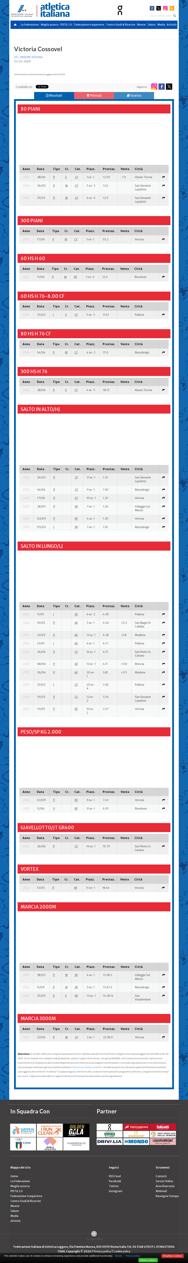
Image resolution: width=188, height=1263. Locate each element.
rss (172, 8)
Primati (94, 95)
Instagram (115, 1191)
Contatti (161, 1176)
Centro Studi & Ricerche (120, 24)
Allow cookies (148, 1260)
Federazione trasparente (89, 24)
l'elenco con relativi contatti (85, 1067)
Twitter (114, 1186)
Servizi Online (164, 1181)
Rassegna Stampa (167, 1196)
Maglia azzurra (49, 24)
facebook (152, 8)
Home (14, 1176)
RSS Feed (115, 1176)
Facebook (115, 1181)
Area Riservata (165, 1186)
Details (118, 1255)
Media (161, 24)
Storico (134, 95)
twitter (158, 8)
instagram (165, 8)
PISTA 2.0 (66, 24)
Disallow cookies (172, 1255)
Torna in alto (94, 1239)
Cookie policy (122, 1251)
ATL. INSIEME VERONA (28, 57)
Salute (151, 24)
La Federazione (30, 24)
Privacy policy (102, 1251)
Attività (171, 24)
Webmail (161, 1191)
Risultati (54, 95)
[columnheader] (26, 169)
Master (141, 24)
